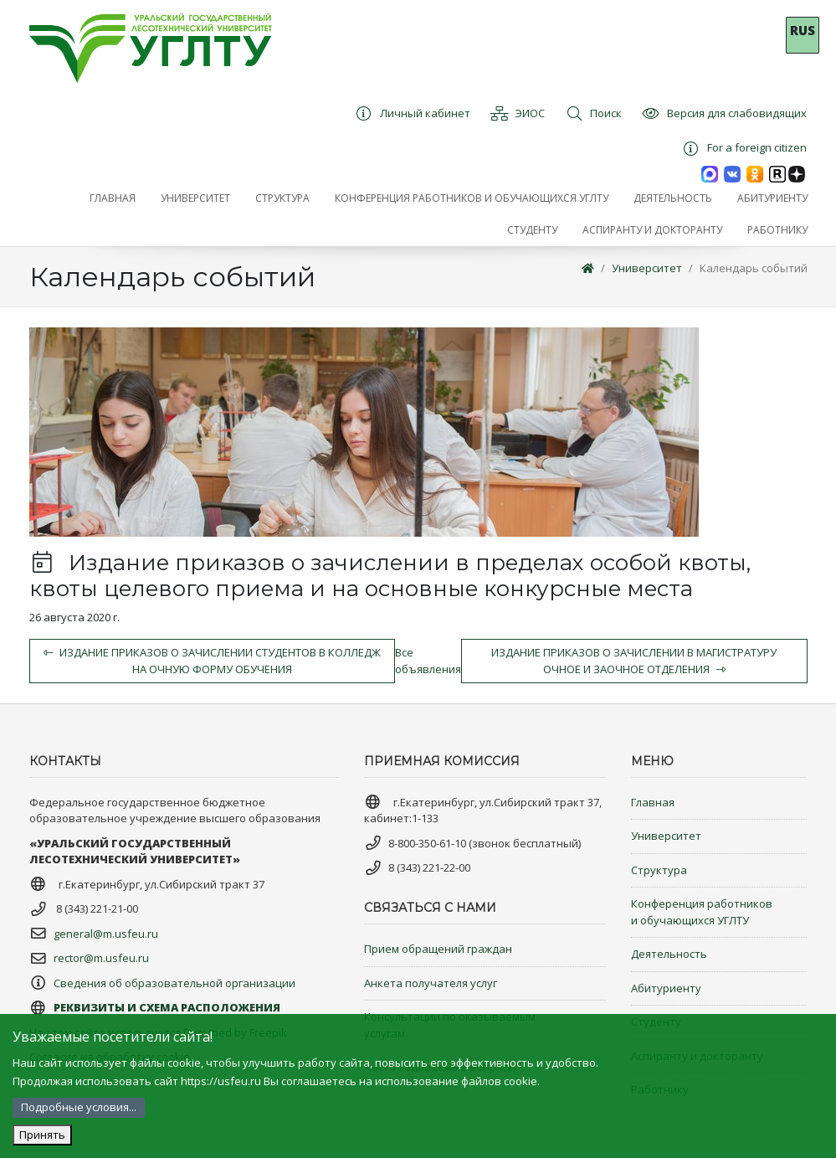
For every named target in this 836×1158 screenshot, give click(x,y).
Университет (647, 267)
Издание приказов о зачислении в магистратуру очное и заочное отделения (634, 661)
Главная (652, 802)
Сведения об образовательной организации (174, 983)
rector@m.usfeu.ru (101, 957)
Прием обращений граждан (438, 948)
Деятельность (669, 953)
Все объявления (428, 661)
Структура (659, 870)
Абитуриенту (666, 988)
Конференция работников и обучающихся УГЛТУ (701, 912)
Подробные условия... (78, 1106)
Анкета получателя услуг (430, 983)
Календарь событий (754, 267)
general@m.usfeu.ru (106, 933)
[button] (195, 198)
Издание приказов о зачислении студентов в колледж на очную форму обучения (212, 661)
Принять (42, 1134)
